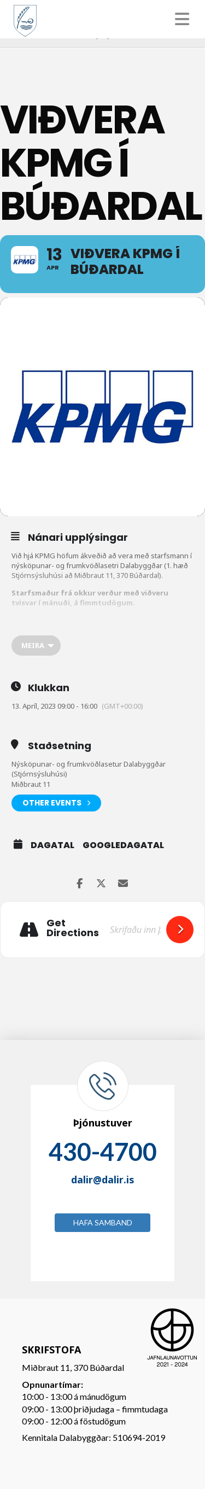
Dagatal (52, 845)
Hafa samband (102, 1222)
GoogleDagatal (123, 845)
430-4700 (103, 1151)
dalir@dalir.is (102, 1179)
